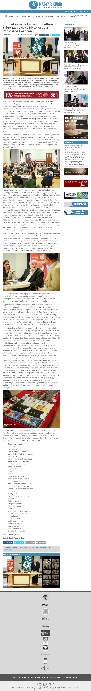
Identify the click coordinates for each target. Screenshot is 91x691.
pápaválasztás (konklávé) (73, 145)
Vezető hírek (70, 24)
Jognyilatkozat (46, 689)
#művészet (23, 548)
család (83, 154)
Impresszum (31, 689)
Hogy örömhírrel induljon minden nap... (74, 121)
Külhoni (31, 16)
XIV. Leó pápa (21, 16)
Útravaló (68, 164)
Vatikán (76, 159)
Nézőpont (64, 16)
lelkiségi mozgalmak (72, 155)
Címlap (15, 677)
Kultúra (73, 16)
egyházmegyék (76, 161)
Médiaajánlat (38, 689)
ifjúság (82, 152)
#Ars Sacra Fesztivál (11, 548)
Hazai (11, 16)
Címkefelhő (69, 142)
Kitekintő (39, 16)
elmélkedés (69, 148)
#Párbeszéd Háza (46, 548)
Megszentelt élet (52, 16)
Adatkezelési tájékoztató (57, 689)
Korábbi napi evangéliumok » (79, 137)
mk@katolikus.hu (60, 687)
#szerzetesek (8, 550)
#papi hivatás (34, 548)
